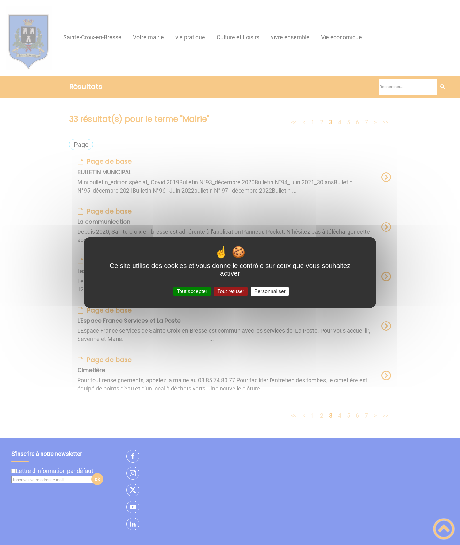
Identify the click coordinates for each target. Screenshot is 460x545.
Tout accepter (192, 291)
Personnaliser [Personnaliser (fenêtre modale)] (270, 291)
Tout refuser (230, 291)
